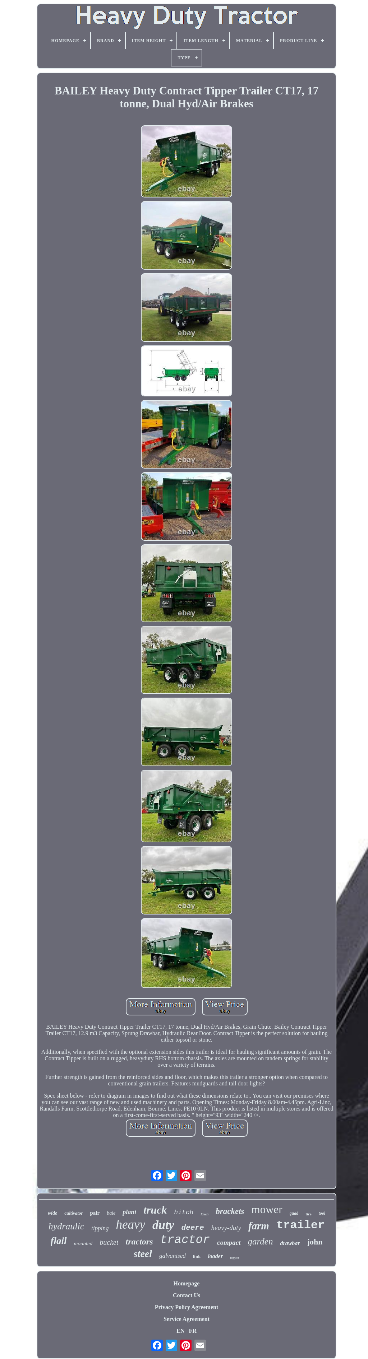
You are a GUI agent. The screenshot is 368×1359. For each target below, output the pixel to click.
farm (258, 1226)
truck (155, 1210)
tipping (100, 1228)
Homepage (187, 1283)
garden (260, 1241)
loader (215, 1256)
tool (322, 1213)
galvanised (172, 1255)
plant (129, 1212)
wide (52, 1213)
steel (143, 1253)
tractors (139, 1241)
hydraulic (66, 1226)
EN (180, 1331)
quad (294, 1213)
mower (267, 1209)
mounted (83, 1243)
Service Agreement (187, 1319)
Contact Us (186, 1295)
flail (59, 1240)
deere (192, 1228)
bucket (109, 1242)
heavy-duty (226, 1228)
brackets (230, 1211)
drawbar (290, 1243)
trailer (300, 1225)
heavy (130, 1225)
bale (111, 1213)
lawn (204, 1214)
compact (228, 1242)
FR (192, 1331)
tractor (185, 1240)
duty (163, 1225)
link (197, 1256)
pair (95, 1213)
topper (234, 1258)
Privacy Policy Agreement (186, 1307)
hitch (183, 1212)
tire (308, 1214)
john (315, 1241)
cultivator (73, 1213)
